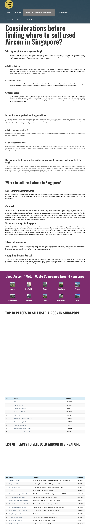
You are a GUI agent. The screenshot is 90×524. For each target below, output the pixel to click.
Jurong (12, 289)
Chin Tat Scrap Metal (20, 356)
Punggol (77, 289)
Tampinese (28, 300)
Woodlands (61, 289)
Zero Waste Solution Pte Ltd (17, 481)
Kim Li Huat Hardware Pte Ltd (18, 458)
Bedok (77, 300)
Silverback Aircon (19, 349)
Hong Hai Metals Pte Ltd (16, 491)
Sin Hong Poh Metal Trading (22, 376)
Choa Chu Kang (12, 300)
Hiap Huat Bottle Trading (16, 431)
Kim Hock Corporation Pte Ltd (18, 474)
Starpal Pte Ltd (18, 352)
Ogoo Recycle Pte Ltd (15, 464)
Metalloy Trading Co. (20, 372)
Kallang (45, 300)
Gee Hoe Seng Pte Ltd (20, 369)
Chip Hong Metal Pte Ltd (16, 461)
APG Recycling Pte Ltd (15, 428)
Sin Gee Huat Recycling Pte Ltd (23, 366)
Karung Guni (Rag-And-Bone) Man (19, 441)
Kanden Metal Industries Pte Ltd (23, 379)
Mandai (45, 289)
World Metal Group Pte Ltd (17, 444)
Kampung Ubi (61, 300)
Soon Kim (17, 362)
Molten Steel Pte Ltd (20, 359)
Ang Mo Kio (28, 289)
